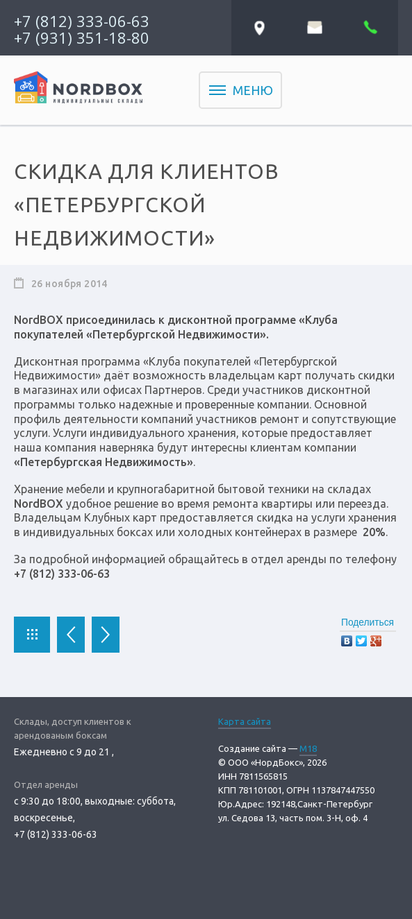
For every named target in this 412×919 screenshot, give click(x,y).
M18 (308, 748)
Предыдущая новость (71, 635)
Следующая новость (106, 635)
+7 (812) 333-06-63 (81, 20)
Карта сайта (244, 721)
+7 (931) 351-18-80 (81, 37)
